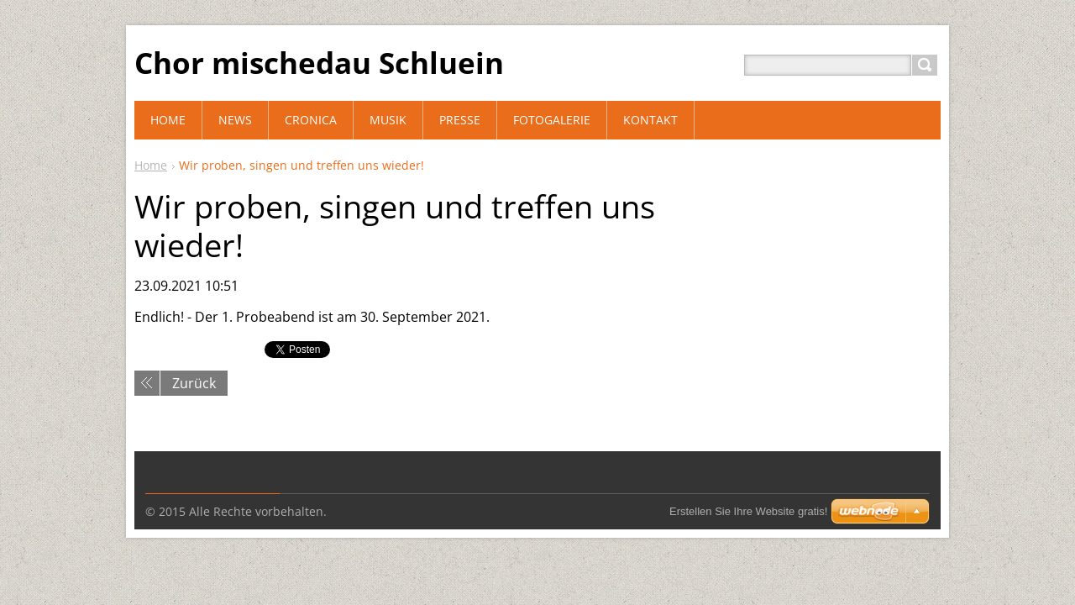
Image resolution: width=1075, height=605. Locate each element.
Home (150, 165)
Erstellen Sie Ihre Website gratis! (748, 511)
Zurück (194, 383)
